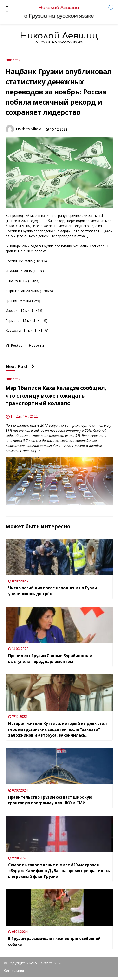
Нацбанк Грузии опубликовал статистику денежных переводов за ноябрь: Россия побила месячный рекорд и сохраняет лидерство (58, 92)
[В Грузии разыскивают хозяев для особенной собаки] (59, 907)
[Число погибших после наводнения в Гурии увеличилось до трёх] (59, 557)
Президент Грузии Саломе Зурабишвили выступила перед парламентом (50, 658)
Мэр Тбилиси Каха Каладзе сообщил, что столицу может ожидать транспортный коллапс (56, 396)
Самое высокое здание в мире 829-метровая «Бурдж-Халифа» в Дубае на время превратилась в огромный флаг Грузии (59, 870)
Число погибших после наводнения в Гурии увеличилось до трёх (52, 590)
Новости (13, 59)
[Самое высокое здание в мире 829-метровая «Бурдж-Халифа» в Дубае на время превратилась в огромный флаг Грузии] (59, 834)
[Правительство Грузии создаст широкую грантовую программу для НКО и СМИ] (59, 766)
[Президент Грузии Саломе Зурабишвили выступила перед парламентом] (59, 625)
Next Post (20, 366)
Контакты (14, 971)
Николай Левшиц (59, 35)
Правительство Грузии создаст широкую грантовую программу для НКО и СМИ (50, 800)
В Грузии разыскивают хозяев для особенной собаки (54, 941)
